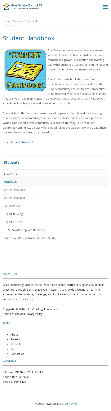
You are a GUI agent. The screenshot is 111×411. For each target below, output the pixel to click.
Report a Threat (19, 222)
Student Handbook (22, 142)
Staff (13, 349)
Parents (15, 339)
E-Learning (10, 173)
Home (6, 21)
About (14, 334)
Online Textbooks (15, 189)
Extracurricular (12, 206)
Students (18, 21)
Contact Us (17, 354)
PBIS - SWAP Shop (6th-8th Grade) (25, 230)
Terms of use (11, 314)
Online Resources (14, 197)
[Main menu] (105, 6)
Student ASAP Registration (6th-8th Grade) (35, 238)
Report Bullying (18, 214)
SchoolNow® (68, 403)
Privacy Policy (34, 314)
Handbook (10, 181)
